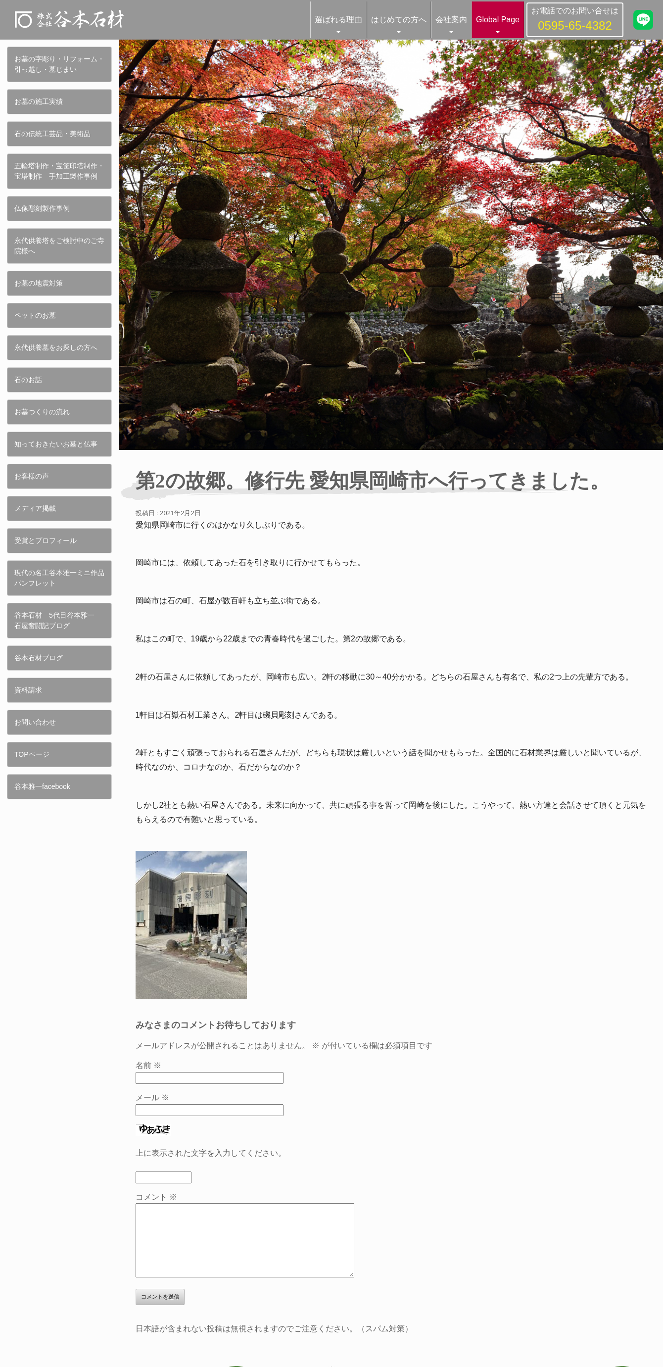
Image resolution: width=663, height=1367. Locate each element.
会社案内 (451, 19)
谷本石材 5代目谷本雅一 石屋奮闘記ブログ (57, 620)
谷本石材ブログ (38, 658)
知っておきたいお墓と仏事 (55, 444)
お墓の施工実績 (38, 101)
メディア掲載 (35, 508)
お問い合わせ (35, 722)
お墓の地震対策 (38, 283)
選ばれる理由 (338, 19)
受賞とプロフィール (45, 540)
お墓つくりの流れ (42, 412)
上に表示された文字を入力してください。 (211, 1153)
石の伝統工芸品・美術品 (52, 134)
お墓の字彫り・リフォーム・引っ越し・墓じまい (59, 64)
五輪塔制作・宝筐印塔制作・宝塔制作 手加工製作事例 (59, 171)
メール (152, 1097)
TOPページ (31, 754)
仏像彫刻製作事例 (42, 208)
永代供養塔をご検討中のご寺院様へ (59, 246)
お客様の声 (31, 476)
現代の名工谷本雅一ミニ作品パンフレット (59, 578)
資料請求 (28, 690)
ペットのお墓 (35, 315)
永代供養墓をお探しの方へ (55, 347)
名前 (148, 1065)
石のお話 (28, 380)
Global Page (498, 19)
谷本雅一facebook (42, 786)
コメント (156, 1197)
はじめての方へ (398, 19)
